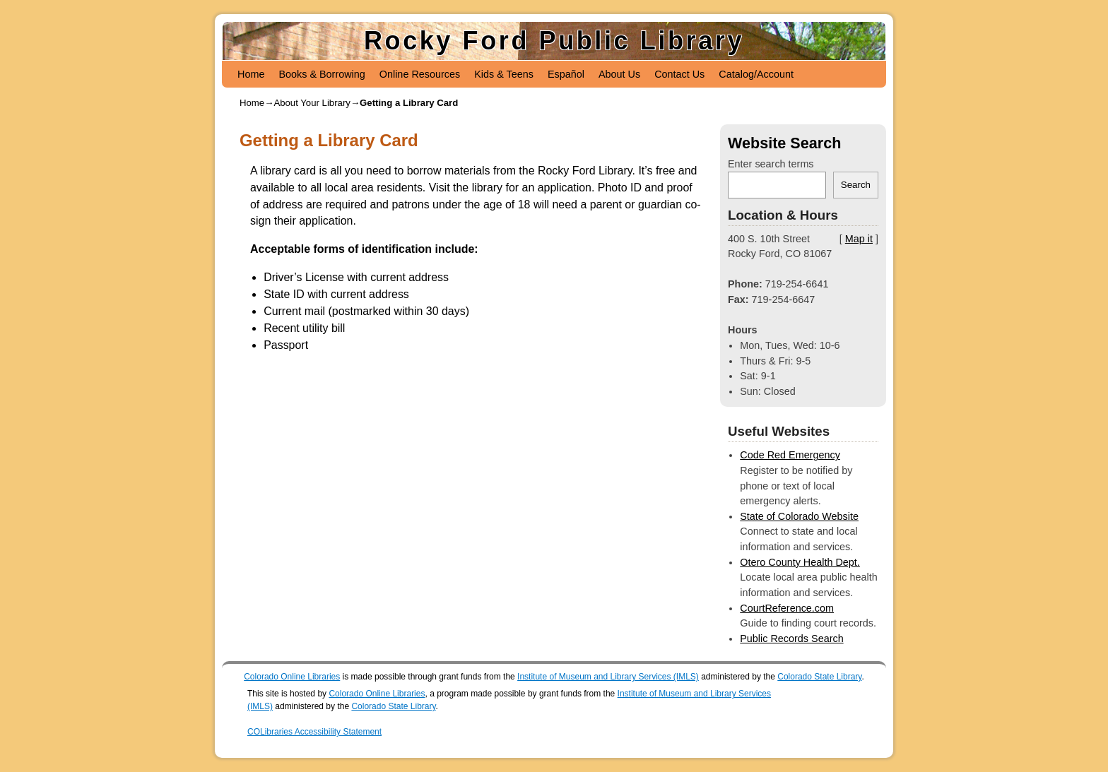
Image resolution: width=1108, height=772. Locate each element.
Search (856, 184)
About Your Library (311, 102)
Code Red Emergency (790, 455)
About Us (619, 74)
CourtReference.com (787, 608)
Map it (859, 238)
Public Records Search (791, 638)
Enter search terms (771, 164)
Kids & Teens (504, 74)
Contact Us (679, 74)
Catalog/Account (756, 74)
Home (250, 74)
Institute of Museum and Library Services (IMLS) (608, 677)
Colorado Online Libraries (292, 677)
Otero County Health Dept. (800, 562)
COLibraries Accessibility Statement (314, 732)
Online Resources (419, 74)
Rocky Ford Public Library (554, 40)
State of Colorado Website (799, 516)
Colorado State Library (819, 677)
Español (566, 74)
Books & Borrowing (321, 74)
